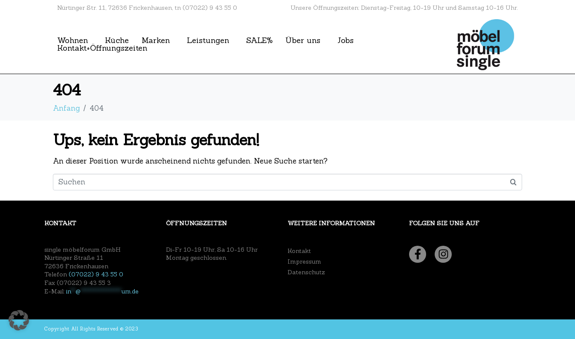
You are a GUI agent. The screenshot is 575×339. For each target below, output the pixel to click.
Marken (156, 40)
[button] (19, 320)
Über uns (302, 40)
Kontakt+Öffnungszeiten (102, 48)
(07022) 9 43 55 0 (96, 274)
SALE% (259, 40)
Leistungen (208, 40)
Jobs (345, 40)
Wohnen (72, 40)
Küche (117, 40)
